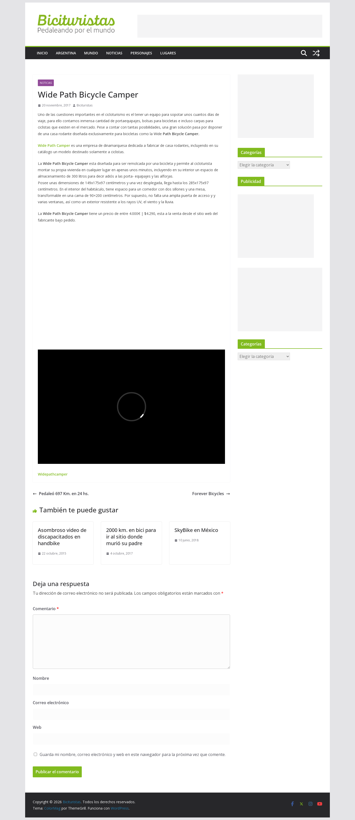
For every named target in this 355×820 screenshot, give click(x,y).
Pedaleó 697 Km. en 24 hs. (61, 493)
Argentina (66, 53)
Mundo (91, 53)
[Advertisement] (229, 26)
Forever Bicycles (211, 493)
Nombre (41, 678)
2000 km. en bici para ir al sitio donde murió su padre (131, 537)
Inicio (42, 53)
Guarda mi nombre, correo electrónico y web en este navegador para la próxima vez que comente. (132, 754)
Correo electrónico (51, 702)
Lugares (168, 53)
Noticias (114, 53)
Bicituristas (84, 105)
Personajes (141, 53)
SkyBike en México (196, 530)
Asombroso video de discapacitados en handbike (62, 537)
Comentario (46, 608)
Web (37, 727)
